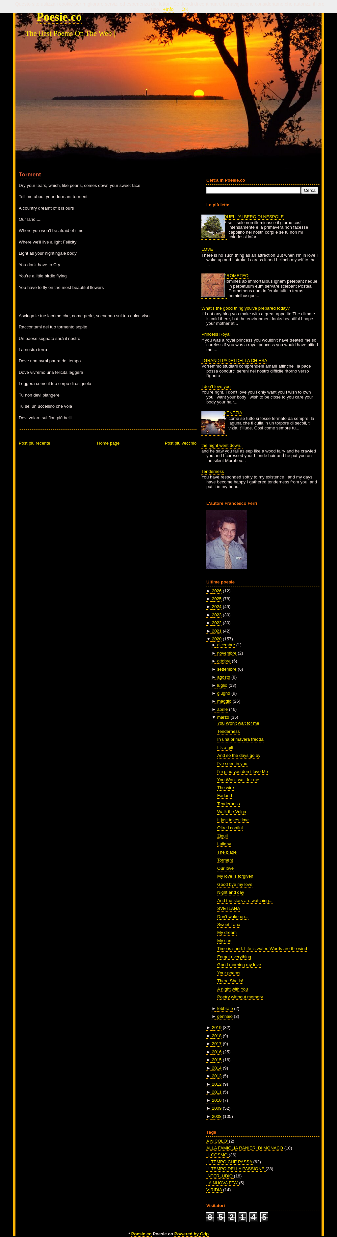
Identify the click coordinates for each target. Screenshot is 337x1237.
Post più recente (34, 443)
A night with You (232, 989)
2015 (216, 1059)
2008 (216, 1116)
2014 (216, 1068)
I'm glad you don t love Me (242, 771)
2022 (216, 622)
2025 (216, 598)
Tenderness (212, 471)
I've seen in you (232, 763)
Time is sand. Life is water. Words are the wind (262, 948)
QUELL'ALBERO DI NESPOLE (253, 216)
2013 (216, 1075)
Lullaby (224, 843)
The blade (227, 852)
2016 (216, 1051)
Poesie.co (59, 16)
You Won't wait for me (238, 723)
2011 (216, 1092)
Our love (225, 868)
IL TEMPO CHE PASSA (229, 1161)
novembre (227, 653)
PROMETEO (235, 275)
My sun (224, 940)
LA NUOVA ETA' (222, 1182)
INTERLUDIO (220, 1175)
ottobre (224, 660)
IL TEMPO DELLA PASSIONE (236, 1168)
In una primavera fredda (240, 739)
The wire (225, 787)
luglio (222, 685)
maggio (224, 701)
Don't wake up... (232, 916)
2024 (216, 606)
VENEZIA (232, 412)
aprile (222, 709)
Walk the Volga (231, 811)
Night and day (230, 892)
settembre (227, 669)
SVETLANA (228, 908)
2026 (216, 590)
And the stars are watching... (244, 900)
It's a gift (225, 747)
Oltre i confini (230, 827)
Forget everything (234, 956)
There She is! (230, 980)
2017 (216, 1043)
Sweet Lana (228, 924)
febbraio (225, 1008)
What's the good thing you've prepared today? (245, 308)
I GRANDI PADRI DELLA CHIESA (234, 360)
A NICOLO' (217, 1141)
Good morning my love (239, 964)
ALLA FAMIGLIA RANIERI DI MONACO (245, 1148)
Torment (30, 174)
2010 (216, 1100)
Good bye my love (234, 884)
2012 (216, 1084)
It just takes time (233, 819)
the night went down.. (222, 445)
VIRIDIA (214, 1189)
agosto (223, 677)
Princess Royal (215, 334)
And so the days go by (238, 755)
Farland (224, 795)
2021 (216, 631)
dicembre (226, 644)
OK (185, 9)
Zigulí (222, 836)
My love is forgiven (235, 876)
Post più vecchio (180, 443)
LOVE (207, 249)
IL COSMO (217, 1154)
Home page (108, 443)
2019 (216, 1027)
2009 (216, 1108)
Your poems (228, 972)
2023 (216, 614)
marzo (223, 717)
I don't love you (216, 386)
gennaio (225, 1016)
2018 (216, 1035)
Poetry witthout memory (240, 996)
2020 (216, 638)
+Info (168, 9)
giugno (223, 693)
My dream (227, 932)
